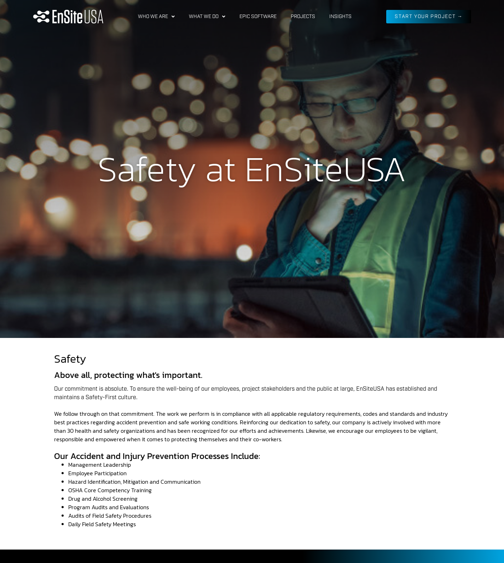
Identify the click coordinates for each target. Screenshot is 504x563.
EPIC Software (258, 16)
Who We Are (156, 17)
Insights (340, 16)
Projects (303, 16)
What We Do (207, 17)
